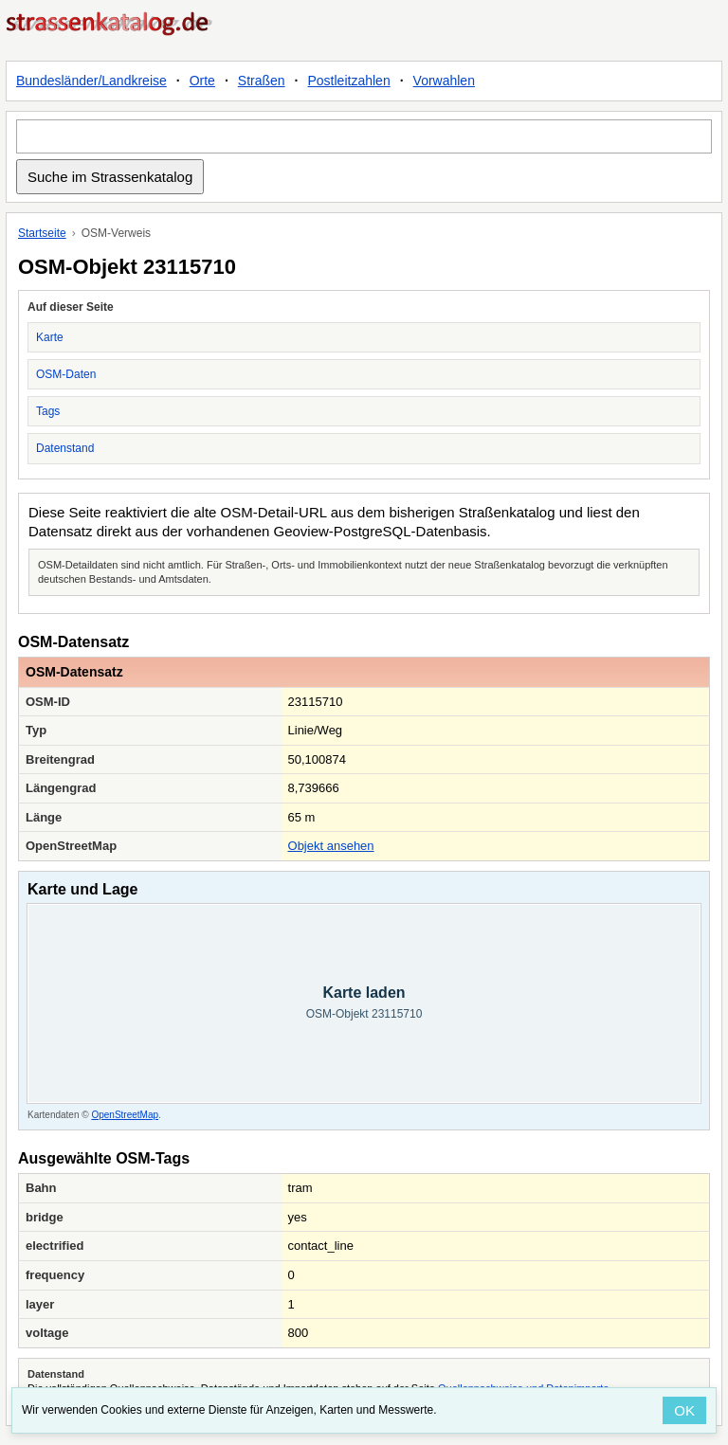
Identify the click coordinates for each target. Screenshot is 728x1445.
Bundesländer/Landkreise (91, 80)
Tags (48, 411)
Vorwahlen (444, 80)
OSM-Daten (66, 374)
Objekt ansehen (331, 846)
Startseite (42, 233)
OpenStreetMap (124, 1115)
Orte (202, 80)
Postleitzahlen (349, 80)
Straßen (261, 80)
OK (684, 1410)
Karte (50, 337)
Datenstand (65, 448)
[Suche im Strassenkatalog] (364, 136)
